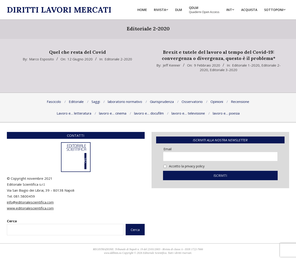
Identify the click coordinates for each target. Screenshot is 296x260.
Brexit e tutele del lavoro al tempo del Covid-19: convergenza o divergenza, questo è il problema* (218, 55)
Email (167, 149)
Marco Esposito (41, 59)
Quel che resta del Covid (77, 52)
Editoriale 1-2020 (246, 65)
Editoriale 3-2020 (223, 69)
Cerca (12, 221)
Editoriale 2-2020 (118, 59)
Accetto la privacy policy (184, 166)
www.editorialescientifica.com (30, 208)
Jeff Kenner (171, 65)
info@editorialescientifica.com (30, 202)
